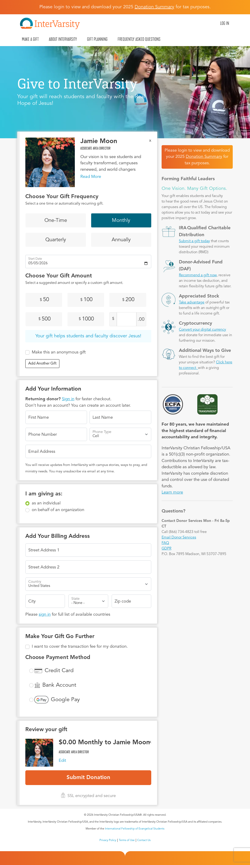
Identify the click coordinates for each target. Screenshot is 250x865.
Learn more (172, 492)
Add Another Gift (42, 363)
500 (44, 319)
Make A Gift (30, 39)
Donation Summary (204, 157)
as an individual (46, 503)
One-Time (55, 220)
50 (44, 300)
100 (86, 300)
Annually (121, 239)
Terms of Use (127, 840)
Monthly (121, 220)
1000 (86, 319)
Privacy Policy (107, 840)
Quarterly (55, 239)
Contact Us (144, 840)
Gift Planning (97, 39)
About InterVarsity (63, 39)
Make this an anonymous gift (59, 352)
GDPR (166, 548)
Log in (224, 23)
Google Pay (65, 700)
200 (128, 300)
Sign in (68, 399)
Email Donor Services (179, 537)
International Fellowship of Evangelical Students (134, 828)
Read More (90, 177)
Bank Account (59, 685)
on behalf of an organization (58, 510)
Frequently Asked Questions (139, 39)
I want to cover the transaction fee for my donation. (80, 646)
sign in (45, 614)
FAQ (165, 543)
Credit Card (59, 671)
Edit (62, 761)
